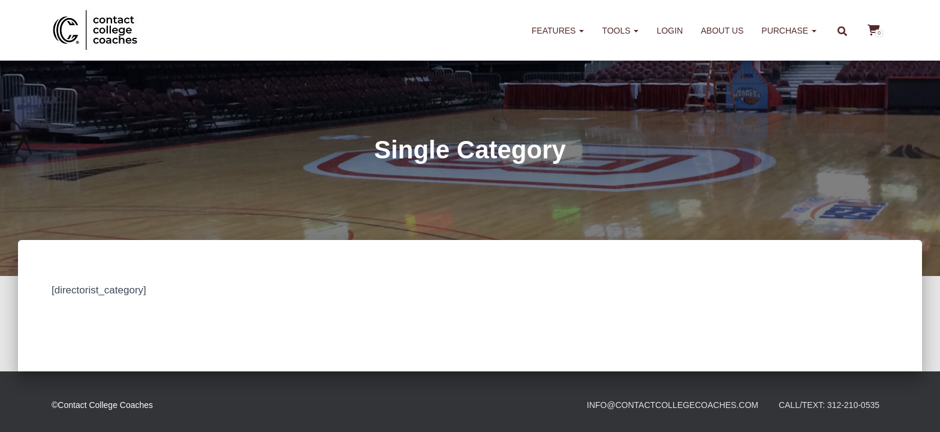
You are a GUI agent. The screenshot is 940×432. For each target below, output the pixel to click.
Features (558, 30)
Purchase (789, 30)
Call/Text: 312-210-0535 (829, 405)
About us (722, 30)
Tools (620, 30)
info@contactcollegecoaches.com (672, 405)
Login (669, 30)
